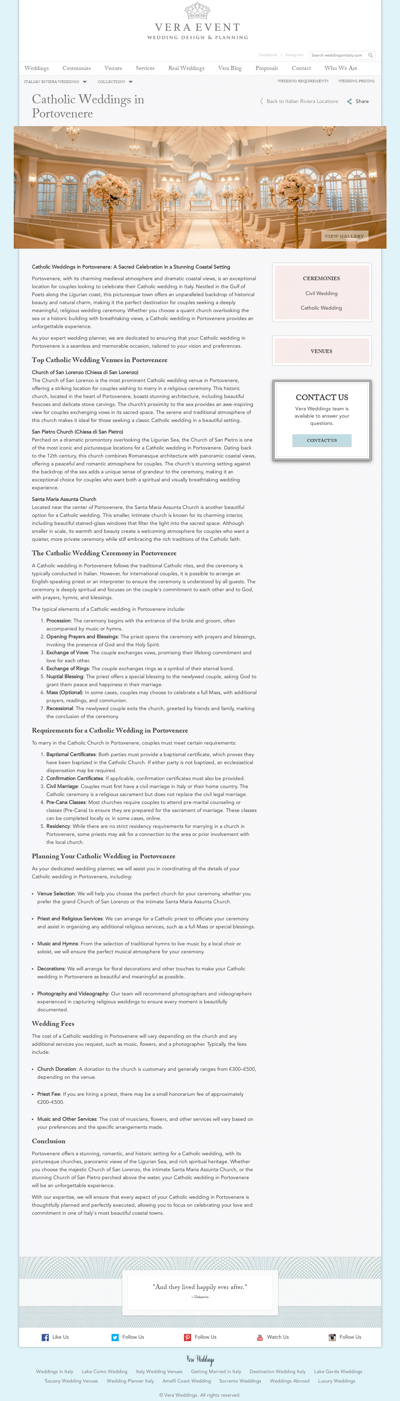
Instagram (294, 5)
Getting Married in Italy (216, 1368)
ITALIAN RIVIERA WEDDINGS (55, 82)
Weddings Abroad (290, 1377)
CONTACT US (322, 438)
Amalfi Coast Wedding (187, 1377)
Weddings (37, 69)
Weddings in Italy (54, 1368)
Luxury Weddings (336, 1377)
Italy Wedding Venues (159, 1368)
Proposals (267, 69)
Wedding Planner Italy (130, 1377)
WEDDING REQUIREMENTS (303, 81)
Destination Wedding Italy (278, 1368)
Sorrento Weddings (240, 1377)
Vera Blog (230, 69)
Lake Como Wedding (104, 1368)
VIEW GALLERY (344, 233)
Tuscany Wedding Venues (71, 1377)
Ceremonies (77, 69)
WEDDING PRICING (356, 81)
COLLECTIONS (115, 82)
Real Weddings (186, 69)
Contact (301, 69)
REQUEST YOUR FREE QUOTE (358, 33)
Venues (113, 69)
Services (145, 69)
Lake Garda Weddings (338, 1368)
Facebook (268, 5)
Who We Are (341, 69)
